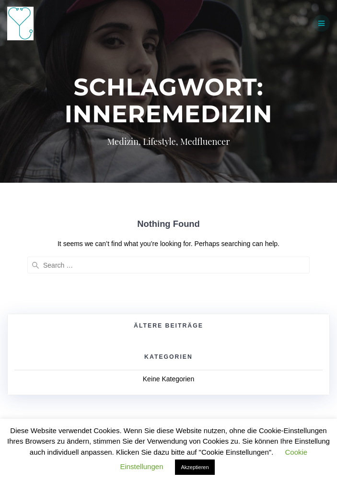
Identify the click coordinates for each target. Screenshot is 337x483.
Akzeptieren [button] (195, 467)
